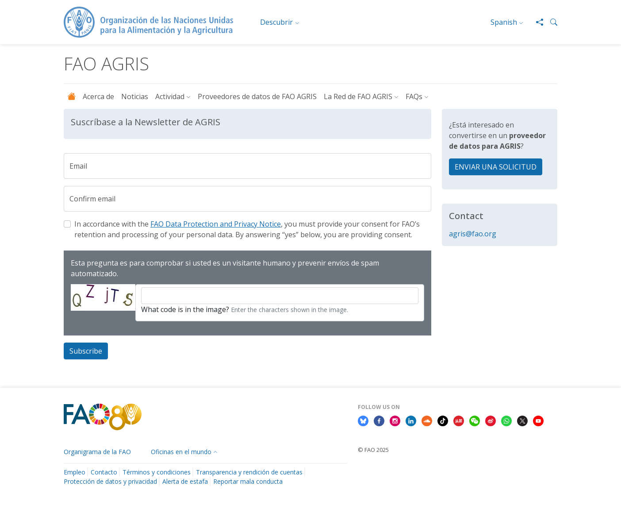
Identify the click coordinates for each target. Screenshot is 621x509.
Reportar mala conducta (248, 481)
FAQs (414, 96)
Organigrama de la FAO (97, 451)
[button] (550, 22)
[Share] (536, 22)
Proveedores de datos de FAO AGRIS (257, 96)
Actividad (169, 96)
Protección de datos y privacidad (110, 481)
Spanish (504, 22)
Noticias (134, 96)
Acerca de (98, 96)
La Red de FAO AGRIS (358, 96)
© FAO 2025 (373, 450)
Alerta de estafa (185, 481)
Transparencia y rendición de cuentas (249, 472)
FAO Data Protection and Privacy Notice (215, 224)
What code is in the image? (185, 309)
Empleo (74, 472)
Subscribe (85, 351)
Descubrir (276, 22)
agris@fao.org (472, 234)
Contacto (104, 472)
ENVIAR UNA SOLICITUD (496, 167)
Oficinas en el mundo (181, 451)
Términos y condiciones (157, 472)
